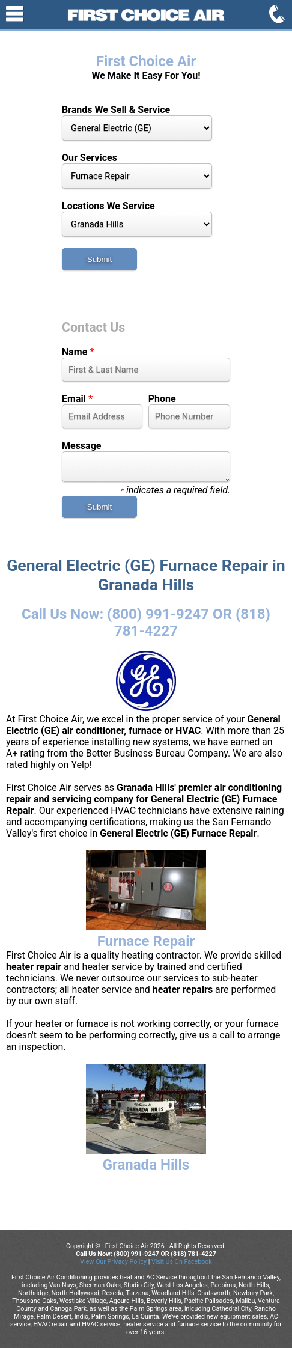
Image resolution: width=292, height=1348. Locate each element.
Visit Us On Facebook (181, 1262)
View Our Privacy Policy (113, 1262)
